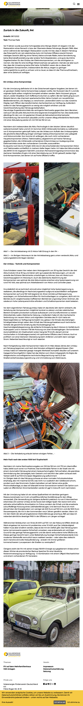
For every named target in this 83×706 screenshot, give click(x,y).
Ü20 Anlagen (9, 669)
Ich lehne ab (59, 702)
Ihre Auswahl (7, 702)
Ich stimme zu (73, 702)
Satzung (47, 671)
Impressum (48, 666)
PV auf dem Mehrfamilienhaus (17, 666)
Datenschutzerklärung (53, 669)
